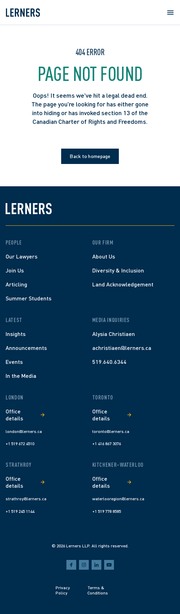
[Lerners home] (23, 12)
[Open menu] (170, 13)
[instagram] (84, 565)
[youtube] (109, 565)
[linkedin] (96, 565)
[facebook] (71, 565)
